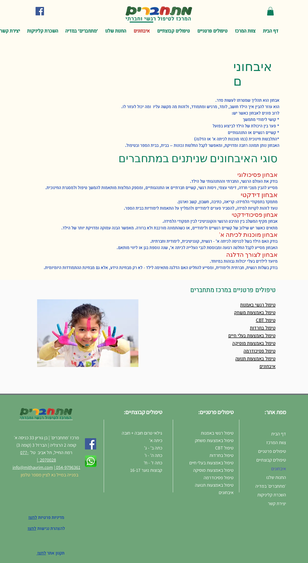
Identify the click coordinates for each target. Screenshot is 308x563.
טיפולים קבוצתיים (271, 460)
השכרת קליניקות (271, 495)
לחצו (41, 553)
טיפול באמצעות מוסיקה (254, 343)
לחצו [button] (32, 528)
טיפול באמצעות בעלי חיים (252, 336)
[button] (270, 11)
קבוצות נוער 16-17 (146, 470)
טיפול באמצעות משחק (255, 312)
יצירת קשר (277, 503)
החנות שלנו (276, 477)
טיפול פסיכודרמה (260, 351)
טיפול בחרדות (263, 328)
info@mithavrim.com (33, 467)
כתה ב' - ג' (153, 448)
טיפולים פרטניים (272, 451)
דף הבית (278, 434)
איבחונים (267, 366)
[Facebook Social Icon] (40, 11)
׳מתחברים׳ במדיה (270, 486)
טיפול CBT (266, 320)
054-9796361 (67, 467)
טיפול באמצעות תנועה (255, 359)
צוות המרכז (276, 442)
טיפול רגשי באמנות (258, 305)
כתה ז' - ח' (152, 463)
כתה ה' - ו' (153, 455)
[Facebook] (90, 443)
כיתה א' (155, 440)
